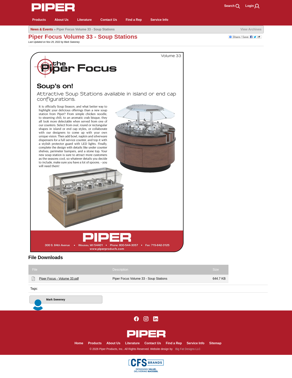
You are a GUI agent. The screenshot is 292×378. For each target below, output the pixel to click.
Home (79, 343)
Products (39, 19)
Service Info (196, 343)
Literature (132, 343)
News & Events (42, 29)
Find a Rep (174, 343)
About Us (113, 343)
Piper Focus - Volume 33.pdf (59, 278)
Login (252, 5)
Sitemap (215, 343)
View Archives (251, 29)
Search (232, 5)
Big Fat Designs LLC (187, 349)
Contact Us (152, 343)
